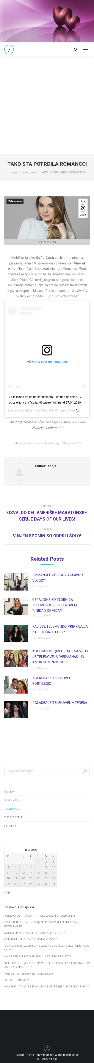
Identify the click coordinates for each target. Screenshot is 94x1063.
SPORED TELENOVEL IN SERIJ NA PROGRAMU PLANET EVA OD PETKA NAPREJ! (42, 924)
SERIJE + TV (11, 800)
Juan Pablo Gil (43, 410)
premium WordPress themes (60, 1054)
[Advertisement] (47, 105)
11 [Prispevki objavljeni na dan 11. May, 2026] (8, 873)
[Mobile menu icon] (85, 49)
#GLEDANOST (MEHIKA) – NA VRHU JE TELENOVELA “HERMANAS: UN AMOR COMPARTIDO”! (60, 656)
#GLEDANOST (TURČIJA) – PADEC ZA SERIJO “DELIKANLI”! (39, 915)
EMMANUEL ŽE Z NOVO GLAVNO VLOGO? (57, 578)
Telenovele (15, 201)
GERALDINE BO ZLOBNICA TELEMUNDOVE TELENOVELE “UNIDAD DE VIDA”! (55, 605)
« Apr (7, 892)
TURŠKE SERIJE (13, 817)
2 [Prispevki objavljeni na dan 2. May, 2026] (46, 861)
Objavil (51, 443)
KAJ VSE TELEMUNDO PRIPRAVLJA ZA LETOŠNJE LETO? (60, 629)
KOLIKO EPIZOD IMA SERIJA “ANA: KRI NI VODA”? (34, 933)
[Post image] (16, 582)
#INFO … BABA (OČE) (17, 980)
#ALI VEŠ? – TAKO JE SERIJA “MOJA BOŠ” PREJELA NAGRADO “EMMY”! (46, 986)
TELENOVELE (12, 809)
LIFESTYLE (10, 826)
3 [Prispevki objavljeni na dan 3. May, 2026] (53, 861)
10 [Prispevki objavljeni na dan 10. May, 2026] (53, 867)
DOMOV (9, 791)
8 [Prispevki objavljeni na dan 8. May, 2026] (38, 867)
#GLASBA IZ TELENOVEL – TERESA (59, 703)
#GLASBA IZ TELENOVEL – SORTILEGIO (53, 681)
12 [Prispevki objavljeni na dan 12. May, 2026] (15, 873)
